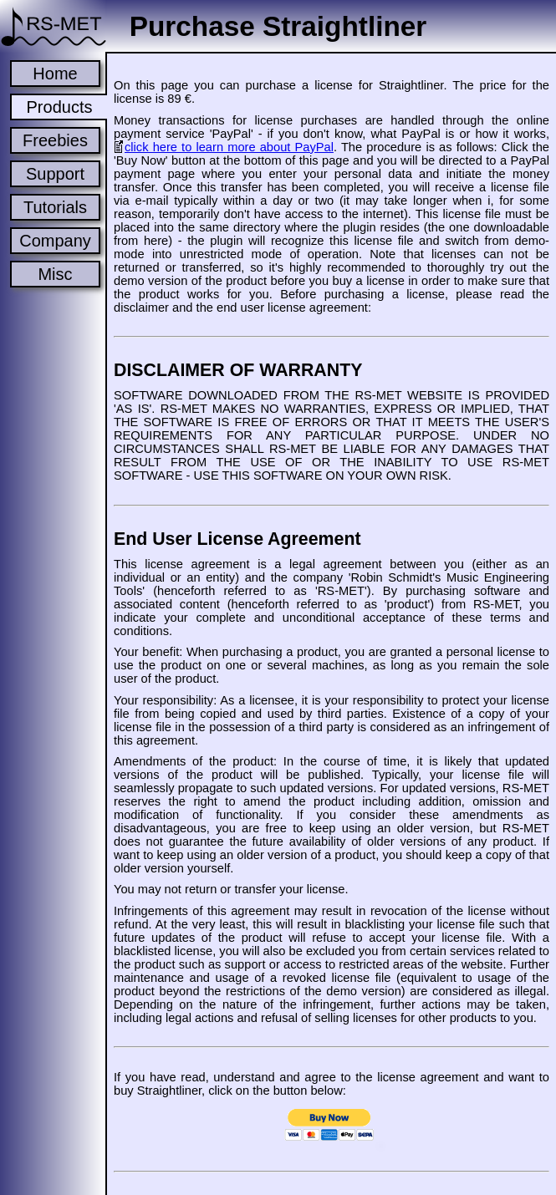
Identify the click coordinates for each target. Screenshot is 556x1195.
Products (60, 107)
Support (55, 174)
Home (55, 73)
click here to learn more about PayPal (229, 147)
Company (55, 240)
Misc (55, 274)
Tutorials (55, 207)
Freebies (55, 140)
